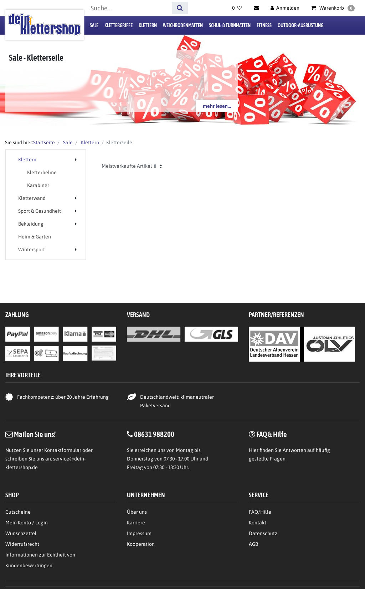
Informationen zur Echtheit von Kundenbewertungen (40, 560)
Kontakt (257, 522)
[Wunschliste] (237, 8)
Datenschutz (263, 533)
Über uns (137, 512)
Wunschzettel (20, 533)
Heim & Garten (34, 237)
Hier (253, 450)
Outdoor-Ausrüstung (300, 25)
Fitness (264, 25)
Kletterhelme (42, 172)
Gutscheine (18, 512)
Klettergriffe (118, 25)
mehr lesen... (217, 106)
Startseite (44, 142)
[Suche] (180, 8)
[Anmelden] (285, 8)
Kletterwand (32, 198)
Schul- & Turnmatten (230, 25)
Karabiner (38, 185)
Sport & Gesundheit (39, 211)
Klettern (148, 25)
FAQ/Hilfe (260, 512)
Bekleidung (30, 224)
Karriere (136, 522)
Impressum (139, 533)
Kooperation (141, 544)
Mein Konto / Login (26, 522)
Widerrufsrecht (22, 544)
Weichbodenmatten (183, 25)
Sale (94, 25)
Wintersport (31, 249)
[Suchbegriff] (129, 8)
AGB (253, 544)
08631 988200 (154, 434)
